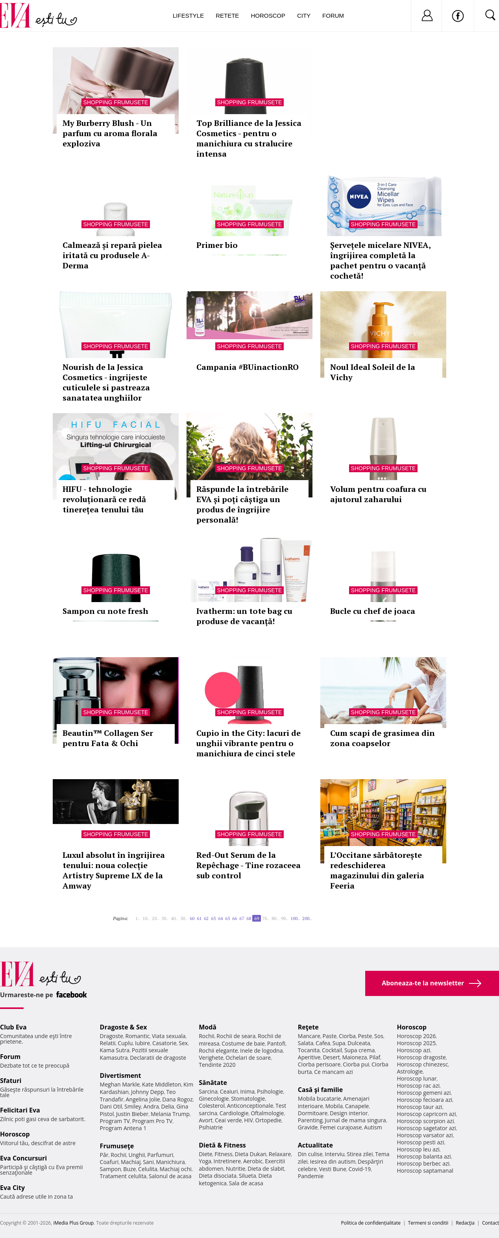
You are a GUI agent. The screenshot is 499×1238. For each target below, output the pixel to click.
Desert (331, 1057)
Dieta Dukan (250, 1154)
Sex (183, 1043)
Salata (306, 1043)
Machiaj (131, 1162)
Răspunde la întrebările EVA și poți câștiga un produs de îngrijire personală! (242, 504)
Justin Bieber (132, 1114)
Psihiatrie (211, 1127)
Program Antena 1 (123, 1128)
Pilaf (374, 1057)
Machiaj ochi (175, 1169)
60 (192, 918)
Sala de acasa (246, 1183)
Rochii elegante (218, 1050)
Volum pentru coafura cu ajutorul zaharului (378, 494)
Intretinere (227, 1161)
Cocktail (332, 1050)
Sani (148, 1162)
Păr (104, 1155)
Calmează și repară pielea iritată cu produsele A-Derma (112, 255)
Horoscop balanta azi (424, 1156)
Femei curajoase (341, 1127)
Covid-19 (359, 1169)
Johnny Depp (147, 1092)
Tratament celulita (123, 1176)
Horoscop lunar (416, 1078)
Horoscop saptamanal (425, 1170)
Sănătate (213, 1082)
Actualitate (315, 1145)
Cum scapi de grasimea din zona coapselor (382, 738)
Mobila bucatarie (319, 1098)
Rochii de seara (235, 1036)
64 (220, 918)
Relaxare (280, 1154)
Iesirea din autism (333, 1161)
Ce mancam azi (333, 1071)
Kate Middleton (161, 1084)
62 (206, 918)
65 (227, 918)
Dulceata (358, 1043)
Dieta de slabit (266, 1168)
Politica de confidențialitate (371, 1223)
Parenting (310, 1120)
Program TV (115, 1121)
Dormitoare (313, 1113)
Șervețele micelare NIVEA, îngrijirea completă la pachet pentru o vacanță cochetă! (380, 260)
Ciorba (347, 1036)
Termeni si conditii (428, 1223)
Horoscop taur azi (419, 1107)
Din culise (310, 1154)
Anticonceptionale (250, 1105)
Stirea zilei (360, 1154)
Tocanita (309, 1050)
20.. (155, 918)
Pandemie (311, 1176)
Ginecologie (214, 1098)
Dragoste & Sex (123, 1027)
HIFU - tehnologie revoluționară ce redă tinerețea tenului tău (104, 499)
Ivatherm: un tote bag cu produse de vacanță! (244, 616)
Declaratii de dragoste (158, 1057)
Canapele (357, 1106)
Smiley (132, 1106)
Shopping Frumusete (115, 102)
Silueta (247, 1175)
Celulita (147, 1169)
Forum (333, 15)
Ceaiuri (229, 1091)
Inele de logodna (261, 1050)
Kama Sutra (114, 1050)
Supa (339, 1043)
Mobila (334, 1106)
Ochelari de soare (248, 1057)
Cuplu (125, 1043)
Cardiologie (234, 1113)
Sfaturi (10, 1080)
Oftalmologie (267, 1113)
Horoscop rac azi (418, 1085)
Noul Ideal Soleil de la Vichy (372, 372)
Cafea (323, 1043)
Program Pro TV (152, 1121)
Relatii (108, 1043)
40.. (174, 918)
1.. (137, 918)
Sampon (110, 1169)
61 (199, 918)
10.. (146, 918)
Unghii (136, 1155)
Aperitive (309, 1057)
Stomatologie (248, 1098)
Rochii (118, 1155)
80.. (275, 918)
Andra (151, 1106)
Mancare (309, 1036)
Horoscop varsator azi (425, 1135)
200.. (307, 918)
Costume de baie (243, 1043)
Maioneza (354, 1057)
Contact (490, 1223)
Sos (378, 1036)
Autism (373, 1127)
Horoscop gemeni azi (424, 1092)
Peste (365, 1036)
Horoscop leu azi (418, 1149)
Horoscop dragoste (421, 1057)
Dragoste (111, 1036)
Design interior (349, 1113)
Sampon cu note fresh (105, 611)
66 (234, 918)
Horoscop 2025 (416, 1043)
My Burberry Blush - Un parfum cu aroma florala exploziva (110, 133)
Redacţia (465, 1223)
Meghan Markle (120, 1084)
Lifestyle (188, 15)
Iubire (142, 1043)
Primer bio (217, 245)
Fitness (223, 1154)
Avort (206, 1120)
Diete (205, 1154)
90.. (284, 918)
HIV (248, 1120)
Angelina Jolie (143, 1099)
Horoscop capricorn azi (426, 1114)
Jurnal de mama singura (355, 1120)
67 (241, 918)
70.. (265, 918)
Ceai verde (228, 1120)
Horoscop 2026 (416, 1036)
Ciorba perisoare (319, 1064)
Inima (247, 1091)
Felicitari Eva (20, 1110)
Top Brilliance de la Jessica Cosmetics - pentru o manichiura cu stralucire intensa (248, 138)
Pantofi (276, 1043)
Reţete (308, 1027)
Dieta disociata (218, 1175)
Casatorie (164, 1043)
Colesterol (212, 1105)
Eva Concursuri (23, 1158)
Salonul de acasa (170, 1176)
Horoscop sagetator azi (426, 1128)
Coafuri (109, 1162)
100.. (295, 918)
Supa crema (359, 1050)
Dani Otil (111, 1106)
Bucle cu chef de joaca (372, 611)
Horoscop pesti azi (420, 1142)
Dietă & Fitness (222, 1145)
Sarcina (208, 1091)
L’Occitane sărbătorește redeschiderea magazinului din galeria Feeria (377, 870)
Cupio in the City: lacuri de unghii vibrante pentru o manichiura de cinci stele (248, 743)
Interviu (334, 1154)
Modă (207, 1027)
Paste (330, 1036)
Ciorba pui (356, 1064)
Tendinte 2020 (217, 1064)
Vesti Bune (332, 1169)
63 (213, 918)
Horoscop (268, 15)
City (303, 15)
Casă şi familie (320, 1089)
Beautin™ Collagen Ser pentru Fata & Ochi (108, 738)
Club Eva (13, 1027)
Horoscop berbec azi (423, 1163)
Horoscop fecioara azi (424, 1099)
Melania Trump (170, 1114)
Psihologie (270, 1091)
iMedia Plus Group (73, 1223)
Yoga (205, 1161)
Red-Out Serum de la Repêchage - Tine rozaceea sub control (248, 865)
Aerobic (253, 1161)
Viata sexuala (169, 1036)
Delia (167, 1106)
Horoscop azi (413, 1050)
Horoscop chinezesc (422, 1064)
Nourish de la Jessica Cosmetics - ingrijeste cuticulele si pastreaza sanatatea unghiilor (106, 382)
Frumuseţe (117, 1146)
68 (248, 918)
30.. (164, 918)
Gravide (308, 1127)
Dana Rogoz (177, 1099)
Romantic (138, 1036)
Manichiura (170, 1162)
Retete (227, 15)
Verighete (211, 1057)
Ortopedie (268, 1120)
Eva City (12, 1187)
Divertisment (120, 1075)
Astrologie (410, 1071)
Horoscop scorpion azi (425, 1121)
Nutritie (236, 1168)
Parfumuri (160, 1155)
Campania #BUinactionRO (247, 367)
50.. (183, 918)
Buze (129, 1169)
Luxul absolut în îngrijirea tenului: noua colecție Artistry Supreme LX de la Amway (114, 870)
